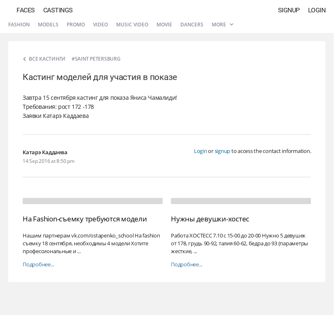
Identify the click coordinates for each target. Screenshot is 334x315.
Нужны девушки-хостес (210, 218)
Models (48, 24)
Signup (289, 10)
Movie (164, 24)
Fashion (19, 24)
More (222, 24)
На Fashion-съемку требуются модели (85, 218)
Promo (76, 24)
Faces (25, 10)
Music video (132, 24)
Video (100, 24)
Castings (58, 10)
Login (317, 10)
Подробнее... (38, 264)
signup (223, 151)
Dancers (191, 24)
